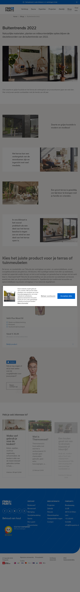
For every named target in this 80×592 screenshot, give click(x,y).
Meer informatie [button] (23, 303)
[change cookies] (48, 296)
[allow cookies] (66, 296)
